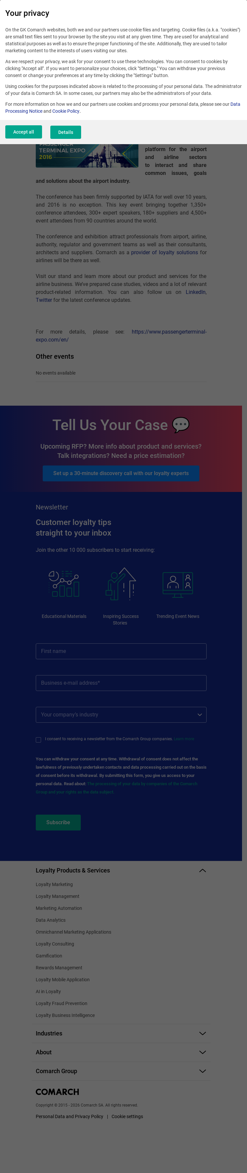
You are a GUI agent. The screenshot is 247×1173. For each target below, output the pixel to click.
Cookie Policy (65, 111)
